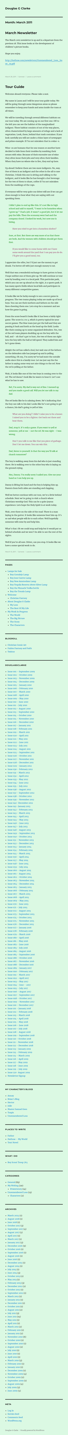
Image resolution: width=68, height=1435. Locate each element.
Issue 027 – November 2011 (21, 759)
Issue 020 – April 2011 (18, 735)
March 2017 (13, 1239)
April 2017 (12, 1236)
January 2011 (14, 1333)
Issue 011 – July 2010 (17, 705)
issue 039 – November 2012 (21, 799)
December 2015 (15, 1262)
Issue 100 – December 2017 (20, 1005)
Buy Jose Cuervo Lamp (20, 578)
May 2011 (12, 1320)
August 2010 (13, 1347)
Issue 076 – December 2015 (21, 924)
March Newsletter (21, 33)
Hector (11, 1102)
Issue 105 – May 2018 (18, 1022)
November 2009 (15, 1374)
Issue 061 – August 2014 (19, 873)
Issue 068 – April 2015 (18, 897)
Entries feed (13, 1414)
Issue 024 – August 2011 (19, 749)
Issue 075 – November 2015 (21, 921)
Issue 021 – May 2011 (18, 739)
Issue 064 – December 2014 (21, 884)
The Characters (17, 625)
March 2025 (13, 1215)
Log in (11, 1410)
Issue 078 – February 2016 (20, 931)
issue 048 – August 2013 (19, 830)
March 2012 (13, 1296)
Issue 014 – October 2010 (19, 715)
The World (15, 615)
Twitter (11, 651)
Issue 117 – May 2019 (18, 1062)
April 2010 (12, 1357)
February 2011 (14, 1330)
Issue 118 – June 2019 (18, 1066)
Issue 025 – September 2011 (21, 752)
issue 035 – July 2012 (18, 786)
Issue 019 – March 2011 (19, 732)
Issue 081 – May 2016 (18, 941)
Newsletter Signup (16, 1076)
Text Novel (13, 1142)
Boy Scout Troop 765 (18, 1162)
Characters (15, 1195)
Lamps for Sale (15, 571)
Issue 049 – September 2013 (21, 833)
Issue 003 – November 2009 (21, 678)
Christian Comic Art (17, 645)
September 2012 (15, 1293)
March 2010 (13, 1360)
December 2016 (15, 1246)
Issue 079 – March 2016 (19, 934)
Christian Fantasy (18, 598)
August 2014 (13, 1266)
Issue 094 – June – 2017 (19, 985)
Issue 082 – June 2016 (18, 944)
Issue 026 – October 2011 (20, 756)
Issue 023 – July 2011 (17, 745)
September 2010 (15, 1343)
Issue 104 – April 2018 (18, 1018)
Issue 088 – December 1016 (21, 964)
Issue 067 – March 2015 (19, 894)
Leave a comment (34, 77)
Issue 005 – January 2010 (20, 685)
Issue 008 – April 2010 (18, 695)
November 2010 (15, 1337)
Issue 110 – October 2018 (19, 1039)
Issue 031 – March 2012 (19, 772)
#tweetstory (16, 1189)
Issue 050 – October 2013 (20, 836)
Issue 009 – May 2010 (18, 698)
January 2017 (14, 1242)
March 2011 (13, 1327)
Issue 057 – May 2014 (18, 860)
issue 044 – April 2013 (18, 816)
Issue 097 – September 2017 (21, 995)
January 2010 (14, 1367)
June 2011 (12, 1316)
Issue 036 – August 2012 (19, 789)
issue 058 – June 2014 (18, 863)
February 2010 (14, 1364)
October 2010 (14, 1340)
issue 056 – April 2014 (18, 857)
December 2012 (15, 1286)
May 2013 (12, 1279)
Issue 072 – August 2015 (19, 911)
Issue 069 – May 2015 (18, 900)
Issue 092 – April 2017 (18, 978)
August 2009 (14, 1384)
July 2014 (12, 1269)
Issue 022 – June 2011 (18, 742)
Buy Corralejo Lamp (19, 574)
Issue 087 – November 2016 (21, 961)
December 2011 (15, 1303)
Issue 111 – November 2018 (20, 1042)
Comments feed (15, 1417)
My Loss (14, 605)
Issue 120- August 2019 (19, 1072)
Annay (11, 1095)
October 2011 (14, 1306)
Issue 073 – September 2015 (21, 914)
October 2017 (14, 1225)
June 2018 (12, 1222)
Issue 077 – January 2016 (19, 927)
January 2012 (14, 1300)
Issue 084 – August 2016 (19, 951)
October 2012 (14, 1289)
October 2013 (14, 1276)
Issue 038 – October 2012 (20, 796)
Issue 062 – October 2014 (20, 877)
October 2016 (14, 1249)
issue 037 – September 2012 (21, 793)
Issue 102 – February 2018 (20, 1012)
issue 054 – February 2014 (20, 850)
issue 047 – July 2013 (17, 826)
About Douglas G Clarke (19, 601)
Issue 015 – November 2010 (21, 719)
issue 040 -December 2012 (20, 803)
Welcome (12, 595)
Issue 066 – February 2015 (20, 890)
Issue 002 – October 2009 (20, 675)
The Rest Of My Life (19, 608)
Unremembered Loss (18, 1116)
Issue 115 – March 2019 (19, 1055)
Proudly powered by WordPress (32, 1430)
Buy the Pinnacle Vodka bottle (24, 588)
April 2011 (12, 1323)
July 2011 (12, 1313)
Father (11, 1136)
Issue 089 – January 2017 (20, 968)
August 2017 (13, 1232)
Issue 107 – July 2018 (17, 1028)
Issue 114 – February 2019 (20, 1052)
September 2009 (16, 1380)
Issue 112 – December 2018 (20, 1045)
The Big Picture (17, 618)
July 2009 (12, 1387)
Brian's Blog (13, 1099)
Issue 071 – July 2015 (17, 907)
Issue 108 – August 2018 (19, 1032)
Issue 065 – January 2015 (20, 887)
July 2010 (12, 1350)
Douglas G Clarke (17, 8)
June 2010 (12, 1353)
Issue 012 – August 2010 (19, 708)
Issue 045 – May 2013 (18, 820)
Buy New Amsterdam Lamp (23, 581)
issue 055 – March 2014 (19, 853)
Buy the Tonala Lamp (20, 591)
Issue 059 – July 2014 (18, 867)
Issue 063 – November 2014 (21, 880)
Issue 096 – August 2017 (19, 991)
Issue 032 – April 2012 (18, 776)
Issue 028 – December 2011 (21, 762)
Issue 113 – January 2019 (19, 1049)
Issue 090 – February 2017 (20, 971)
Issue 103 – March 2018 (19, 1015)
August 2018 (13, 1219)
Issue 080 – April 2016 (18, 937)
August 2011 (13, 1310)
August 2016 (13, 1256)
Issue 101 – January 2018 (19, 1008)
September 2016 (15, 1252)
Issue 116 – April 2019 (18, 1059)
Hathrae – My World (17, 1139)
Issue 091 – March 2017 (19, 975)
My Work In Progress (18, 611)
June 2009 (12, 1391)
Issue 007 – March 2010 (19, 692)
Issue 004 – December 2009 (21, 681)
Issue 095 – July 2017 (18, 988)
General (21, 77)
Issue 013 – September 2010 (21, 712)
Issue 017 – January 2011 (19, 725)
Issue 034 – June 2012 (18, 783)
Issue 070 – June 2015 (18, 904)
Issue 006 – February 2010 (20, 688)
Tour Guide (14, 87)
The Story (14, 622)
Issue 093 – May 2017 (18, 981)
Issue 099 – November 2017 (21, 1002)
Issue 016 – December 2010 (21, 722)
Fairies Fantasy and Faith (20, 648)
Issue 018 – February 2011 (20, 729)
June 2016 (12, 1259)
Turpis (11, 1112)
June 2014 (12, 1273)
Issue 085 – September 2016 (21, 954)
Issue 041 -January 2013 (19, 806)
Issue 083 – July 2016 (18, 948)
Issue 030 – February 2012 (20, 769)
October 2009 (14, 1377)
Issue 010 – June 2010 (18, 702)
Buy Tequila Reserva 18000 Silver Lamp (28, 584)
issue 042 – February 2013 (20, 809)
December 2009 (15, 1370)
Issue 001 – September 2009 (21, 671)
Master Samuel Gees (17, 1109)
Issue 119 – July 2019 (17, 1069)
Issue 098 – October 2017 (20, 998)
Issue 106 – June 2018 (18, 1025)
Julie (10, 1106)
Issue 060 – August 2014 (19, 870)
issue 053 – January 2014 (19, 847)
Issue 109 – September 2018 (21, 1035)
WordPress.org (15, 1420)
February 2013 (14, 1283)
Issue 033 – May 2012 (18, 779)
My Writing (13, 1185)
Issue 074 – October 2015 (20, 917)
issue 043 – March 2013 (19, 813)
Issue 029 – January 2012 (20, 766)
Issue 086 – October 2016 (20, 958)
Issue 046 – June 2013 (18, 823)
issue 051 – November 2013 (21, 840)
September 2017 (15, 1229)
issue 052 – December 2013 (21, 843)
